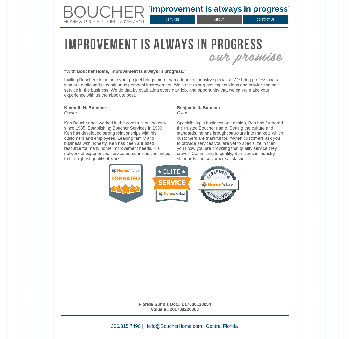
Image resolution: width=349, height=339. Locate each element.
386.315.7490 (126, 326)
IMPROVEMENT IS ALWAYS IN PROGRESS (164, 45)
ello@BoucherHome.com (175, 326)
